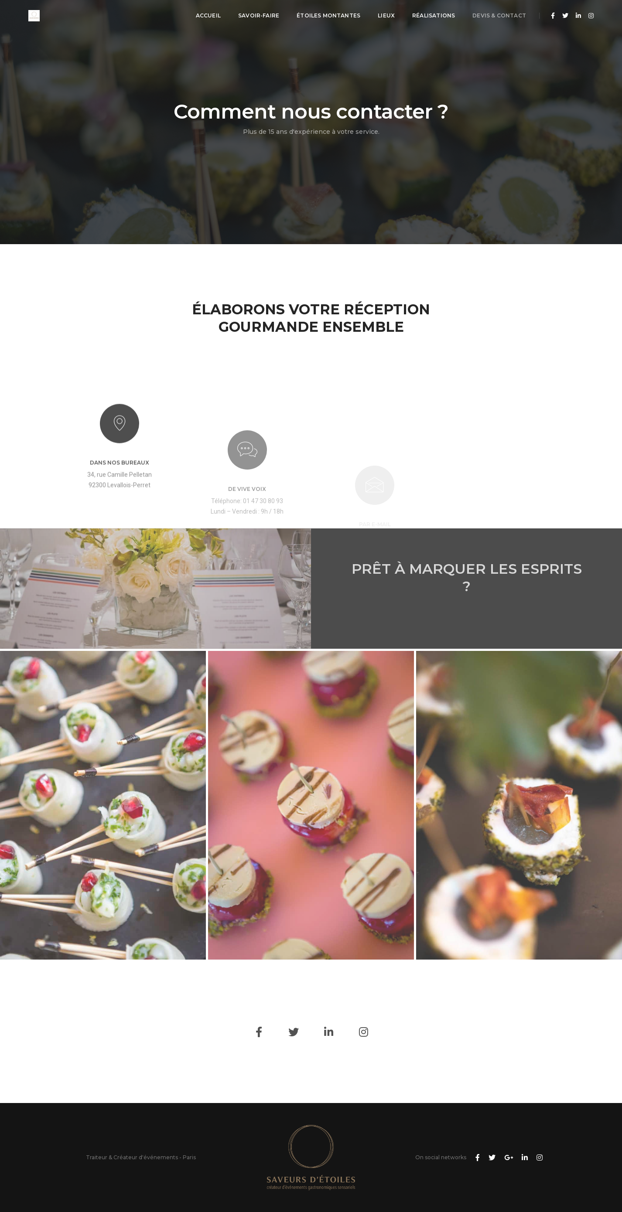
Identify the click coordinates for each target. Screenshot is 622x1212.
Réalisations (433, 15)
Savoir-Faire (258, 15)
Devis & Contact (499, 15)
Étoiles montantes (328, 15)
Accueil (208, 15)
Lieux (386, 15)
